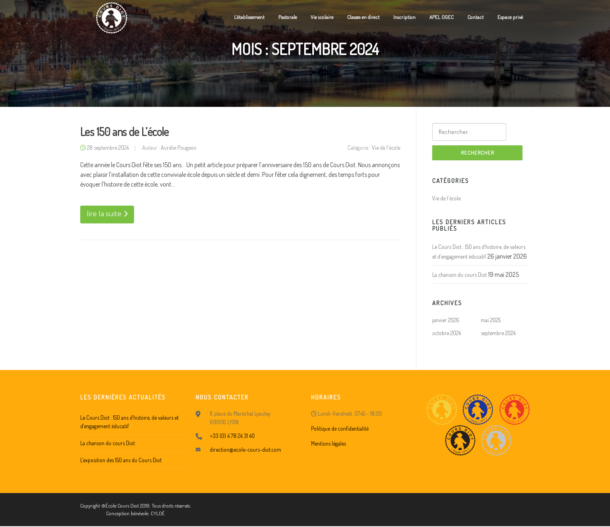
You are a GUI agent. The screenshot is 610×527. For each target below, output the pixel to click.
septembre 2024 (498, 333)
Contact (475, 17)
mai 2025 (491, 320)
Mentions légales (328, 443)
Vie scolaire (322, 17)
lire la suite (107, 215)
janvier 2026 (445, 320)
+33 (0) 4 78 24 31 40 (232, 436)
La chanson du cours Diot (459, 275)
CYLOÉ (158, 514)
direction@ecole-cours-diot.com (245, 449)
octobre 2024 (446, 333)
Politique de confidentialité (340, 428)
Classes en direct (363, 17)
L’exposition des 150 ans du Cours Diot (121, 460)
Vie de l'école (386, 148)
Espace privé (510, 17)
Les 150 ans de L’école (124, 132)
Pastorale (287, 17)
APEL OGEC (441, 17)
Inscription (404, 17)
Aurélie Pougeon (178, 148)
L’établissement (249, 17)
